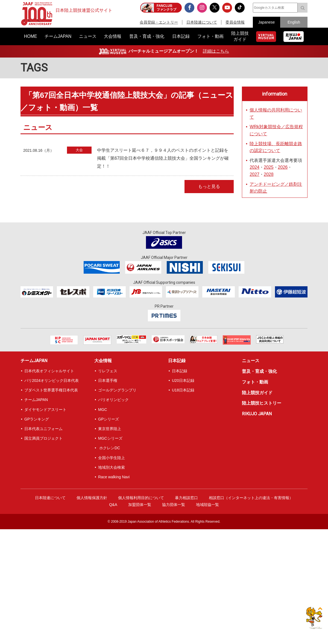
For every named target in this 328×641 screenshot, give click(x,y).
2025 (269, 167)
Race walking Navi (114, 477)
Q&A (113, 504)
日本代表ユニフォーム (43, 429)
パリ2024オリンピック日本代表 (51, 380)
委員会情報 (235, 22)
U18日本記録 (183, 390)
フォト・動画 (255, 382)
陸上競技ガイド (257, 392)
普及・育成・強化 (259, 371)
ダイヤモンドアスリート (45, 409)
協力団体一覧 (173, 504)
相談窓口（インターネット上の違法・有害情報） (251, 498)
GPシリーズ (108, 419)
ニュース (250, 360)
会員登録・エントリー (159, 22)
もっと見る (209, 186)
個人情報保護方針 (92, 498)
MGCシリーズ (110, 438)
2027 (254, 174)
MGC (102, 409)
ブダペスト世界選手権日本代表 (51, 390)
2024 (254, 167)
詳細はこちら (216, 51)
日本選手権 (107, 380)
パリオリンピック (113, 399)
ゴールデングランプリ (117, 390)
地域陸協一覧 (207, 504)
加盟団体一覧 (139, 504)
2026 (283, 167)
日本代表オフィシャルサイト (49, 371)
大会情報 (103, 360)
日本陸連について (201, 22)
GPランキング (36, 419)
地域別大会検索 (111, 467)
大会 (79, 150)
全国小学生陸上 (111, 458)
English (294, 22)
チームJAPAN (33, 360)
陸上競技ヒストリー (261, 403)
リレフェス (107, 371)
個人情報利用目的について (141, 498)
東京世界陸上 (109, 429)
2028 (269, 174)
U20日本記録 (183, 380)
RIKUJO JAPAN (257, 413)
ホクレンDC (109, 448)
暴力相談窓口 (186, 498)
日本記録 (177, 360)
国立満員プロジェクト (43, 438)
